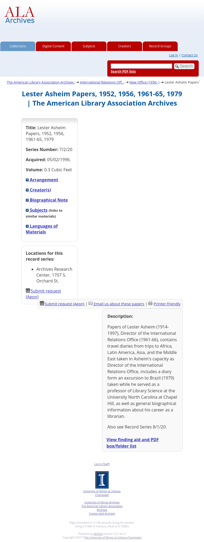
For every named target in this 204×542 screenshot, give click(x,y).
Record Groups (160, 46)
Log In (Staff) (102, 464)
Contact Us (189, 55)
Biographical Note (47, 200)
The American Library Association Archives (102, 508)
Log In (173, 55)
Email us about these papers (119, 303)
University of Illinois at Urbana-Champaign (102, 493)
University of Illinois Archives (102, 502)
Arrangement (42, 180)
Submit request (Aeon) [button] (62, 303)
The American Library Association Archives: (41, 82)
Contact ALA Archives (102, 513)
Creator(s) (38, 190)
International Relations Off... (102, 82)
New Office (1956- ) (144, 82)
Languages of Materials (42, 229)
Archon (98, 534)
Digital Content (53, 46)
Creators (124, 46)
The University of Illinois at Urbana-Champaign (113, 537)
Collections (18, 46)
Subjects (89, 46)
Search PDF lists (123, 71)
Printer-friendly (167, 303)
